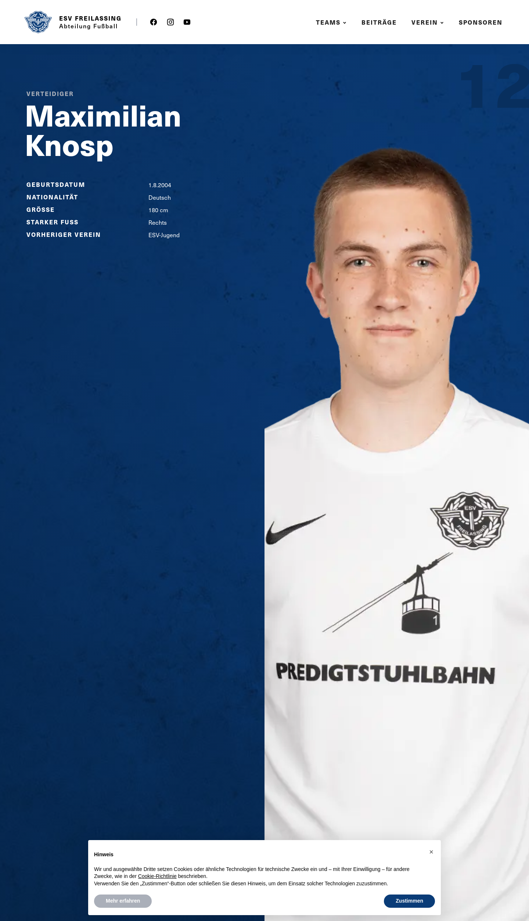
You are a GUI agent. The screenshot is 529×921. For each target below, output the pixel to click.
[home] (38, 22)
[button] (332, 22)
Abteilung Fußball (88, 25)
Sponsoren (481, 22)
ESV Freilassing (90, 18)
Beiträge (379, 22)
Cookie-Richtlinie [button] (157, 876)
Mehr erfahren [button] (123, 901)
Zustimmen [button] (409, 901)
